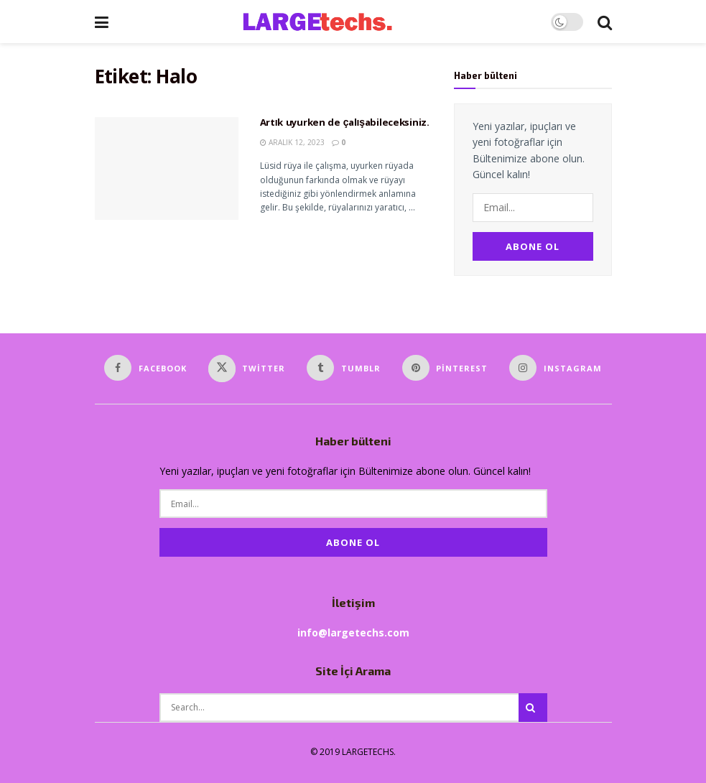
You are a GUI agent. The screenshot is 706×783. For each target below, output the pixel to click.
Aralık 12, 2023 (292, 142)
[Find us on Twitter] (247, 368)
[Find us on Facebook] (145, 368)
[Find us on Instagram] (555, 368)
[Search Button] (605, 21)
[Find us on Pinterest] (445, 368)
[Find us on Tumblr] (344, 368)
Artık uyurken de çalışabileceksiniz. (344, 123)
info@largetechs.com (353, 632)
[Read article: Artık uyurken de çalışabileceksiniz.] (166, 168)
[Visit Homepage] (329, 21)
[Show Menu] (101, 21)
